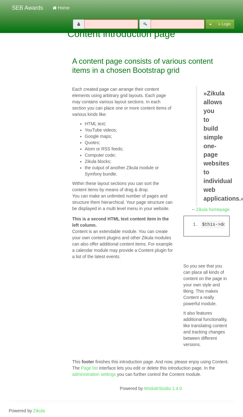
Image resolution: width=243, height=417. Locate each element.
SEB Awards (26, 8)
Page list (89, 368)
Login (224, 24)
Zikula (39, 410)
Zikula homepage (213, 209)
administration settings (94, 374)
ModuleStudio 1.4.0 (163, 388)
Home (61, 7)
